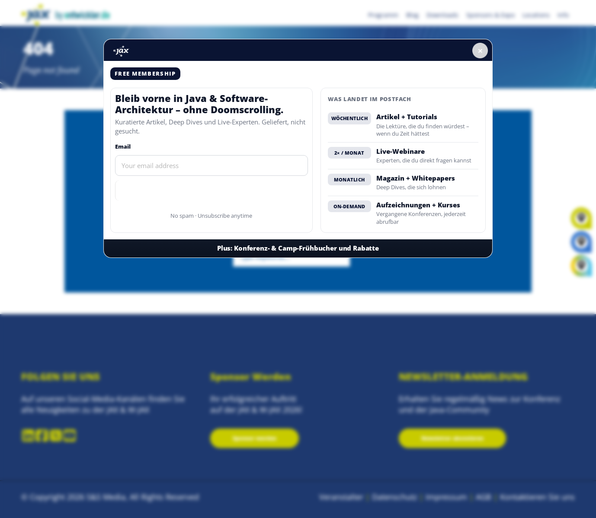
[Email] (211, 165)
